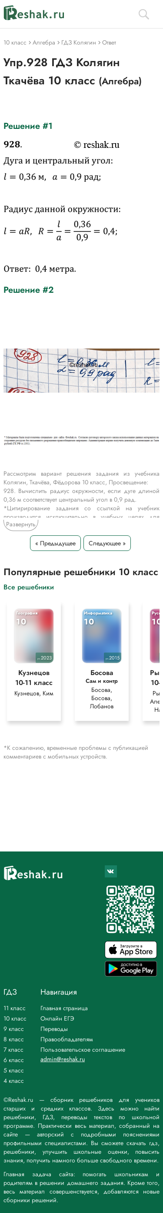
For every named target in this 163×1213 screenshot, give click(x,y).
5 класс (13, 1070)
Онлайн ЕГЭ (57, 1018)
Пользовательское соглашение (82, 1049)
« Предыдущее (55, 543)
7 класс (13, 1049)
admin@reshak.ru (62, 1059)
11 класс (14, 1008)
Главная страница (64, 1008)
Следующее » (107, 543)
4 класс (13, 1080)
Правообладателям (66, 1039)
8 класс (13, 1039)
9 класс (13, 1028)
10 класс (15, 1018)
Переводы (54, 1028)
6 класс (13, 1060)
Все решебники (28, 586)
